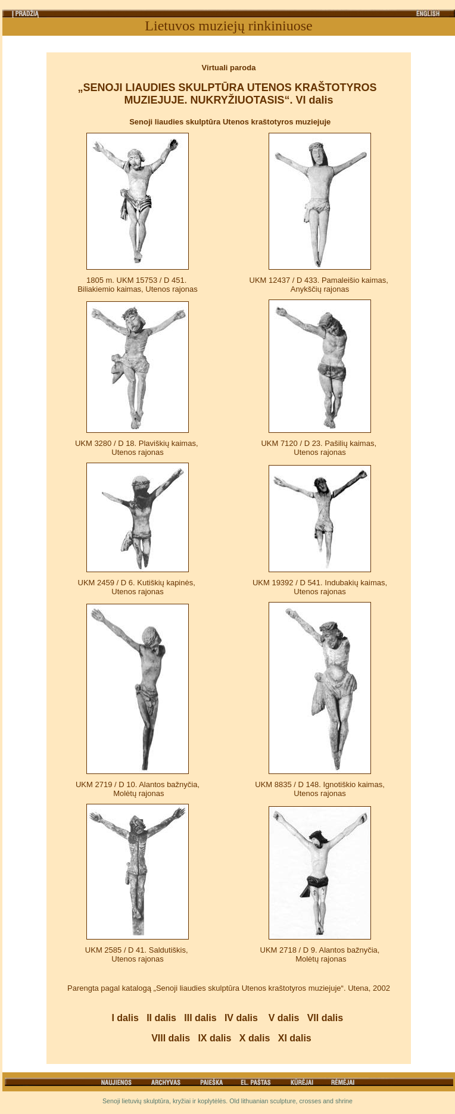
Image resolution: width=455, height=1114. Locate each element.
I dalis (124, 1018)
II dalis (161, 1018)
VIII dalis (170, 1038)
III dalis (200, 1018)
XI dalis (294, 1038)
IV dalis (241, 1018)
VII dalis (325, 1018)
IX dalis (214, 1038)
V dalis (284, 1018)
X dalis (254, 1038)
